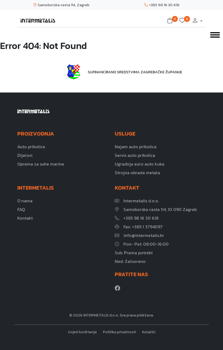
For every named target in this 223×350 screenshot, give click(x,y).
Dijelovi (24, 155)
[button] (171, 21)
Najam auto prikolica (135, 146)
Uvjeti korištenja (82, 332)
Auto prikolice (31, 146)
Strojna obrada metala (137, 172)
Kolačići (148, 332)
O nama (24, 200)
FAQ (21, 209)
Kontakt (25, 218)
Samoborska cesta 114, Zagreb (61, 5)
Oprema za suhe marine (40, 164)
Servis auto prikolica (135, 155)
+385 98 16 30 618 (161, 5)
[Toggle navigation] (215, 34)
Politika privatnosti (119, 332)
